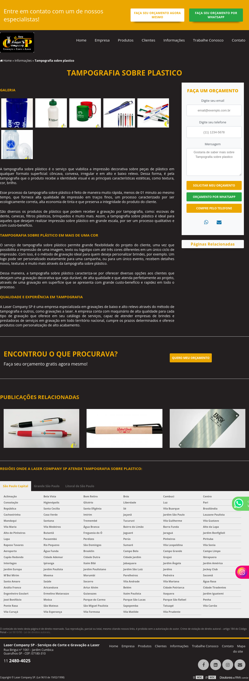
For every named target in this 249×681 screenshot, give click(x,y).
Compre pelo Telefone (214, 208)
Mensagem (213, 144)
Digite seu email (212, 100)
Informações (174, 40)
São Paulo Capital (15, 486)
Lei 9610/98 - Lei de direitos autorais (29, 632)
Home (81, 40)
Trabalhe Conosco (208, 40)
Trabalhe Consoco (205, 646)
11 (17, 661)
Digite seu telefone (212, 122)
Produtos (125, 40)
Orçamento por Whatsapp (214, 197)
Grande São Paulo (47, 486)
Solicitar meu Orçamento (214, 185)
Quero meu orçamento (191, 358)
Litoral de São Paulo (79, 486)
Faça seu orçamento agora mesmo (157, 15)
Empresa (102, 40)
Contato (238, 40)
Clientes (148, 40)
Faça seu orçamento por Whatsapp (216, 15)
